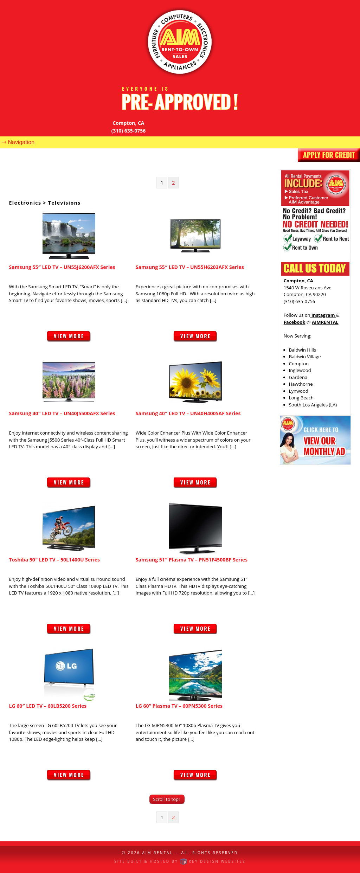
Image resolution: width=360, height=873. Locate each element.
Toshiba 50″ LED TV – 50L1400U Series (54, 559)
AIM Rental (157, 852)
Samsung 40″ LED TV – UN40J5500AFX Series (62, 413)
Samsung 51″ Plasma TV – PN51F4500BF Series (192, 559)
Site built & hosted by (179, 861)
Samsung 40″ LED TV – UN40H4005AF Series (188, 413)
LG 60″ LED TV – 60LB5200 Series (48, 705)
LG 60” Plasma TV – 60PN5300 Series (179, 705)
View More (69, 340)
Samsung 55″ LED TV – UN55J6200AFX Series (62, 267)
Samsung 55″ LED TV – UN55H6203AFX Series (190, 267)
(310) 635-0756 (128, 130)
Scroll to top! (166, 799)
